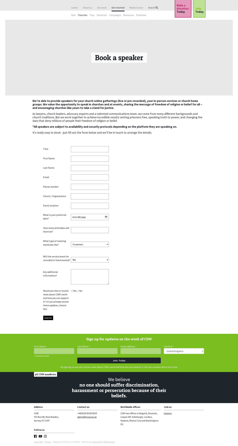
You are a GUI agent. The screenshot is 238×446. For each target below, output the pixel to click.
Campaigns (115, 15)
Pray (92, 15)
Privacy (48, 442)
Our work (102, 7)
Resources (128, 15)
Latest (74, 7)
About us (87, 7)
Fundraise (141, 15)
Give (73, 15)
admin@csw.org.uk (87, 416)
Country (169, 346)
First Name (40, 346)
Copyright (38, 442)
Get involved (118, 7)
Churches (82, 15)
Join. (199, 10)
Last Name (83, 346)
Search (153, 7)
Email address (128, 346)
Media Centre (136, 7)
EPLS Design (109, 442)
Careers (168, 413)
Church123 (97, 442)
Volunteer (102, 15)
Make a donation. (183, 8)
